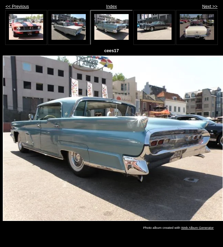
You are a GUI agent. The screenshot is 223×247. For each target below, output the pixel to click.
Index (111, 6)
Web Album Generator (197, 228)
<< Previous (17, 6)
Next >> (210, 6)
